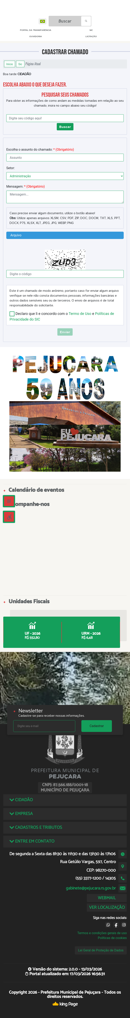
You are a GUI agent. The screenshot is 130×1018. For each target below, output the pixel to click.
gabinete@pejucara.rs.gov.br (91, 888)
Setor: (10, 168)
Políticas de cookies (112, 938)
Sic (20, 64)
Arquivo (15, 235)
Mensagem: (25, 186)
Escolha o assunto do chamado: (40, 149)
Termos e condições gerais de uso (102, 933)
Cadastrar (97, 726)
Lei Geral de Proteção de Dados (100, 950)
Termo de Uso (80, 313)
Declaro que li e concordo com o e (62, 316)
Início (9, 64)
